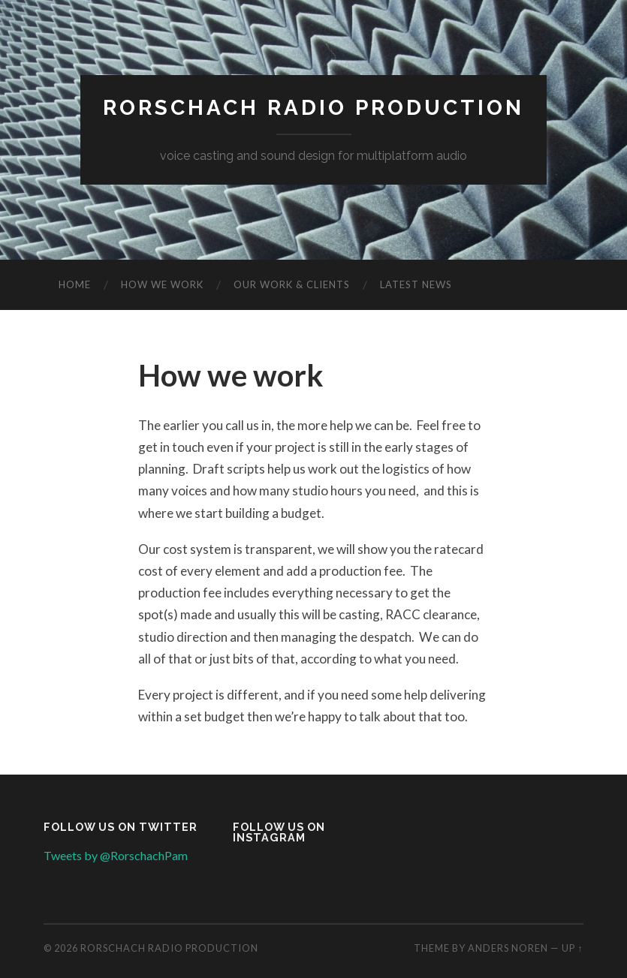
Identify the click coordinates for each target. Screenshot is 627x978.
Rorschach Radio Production (313, 107)
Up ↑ (572, 948)
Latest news (416, 284)
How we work (162, 284)
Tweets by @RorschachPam (116, 855)
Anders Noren (508, 948)
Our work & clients (292, 284)
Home (75, 284)
